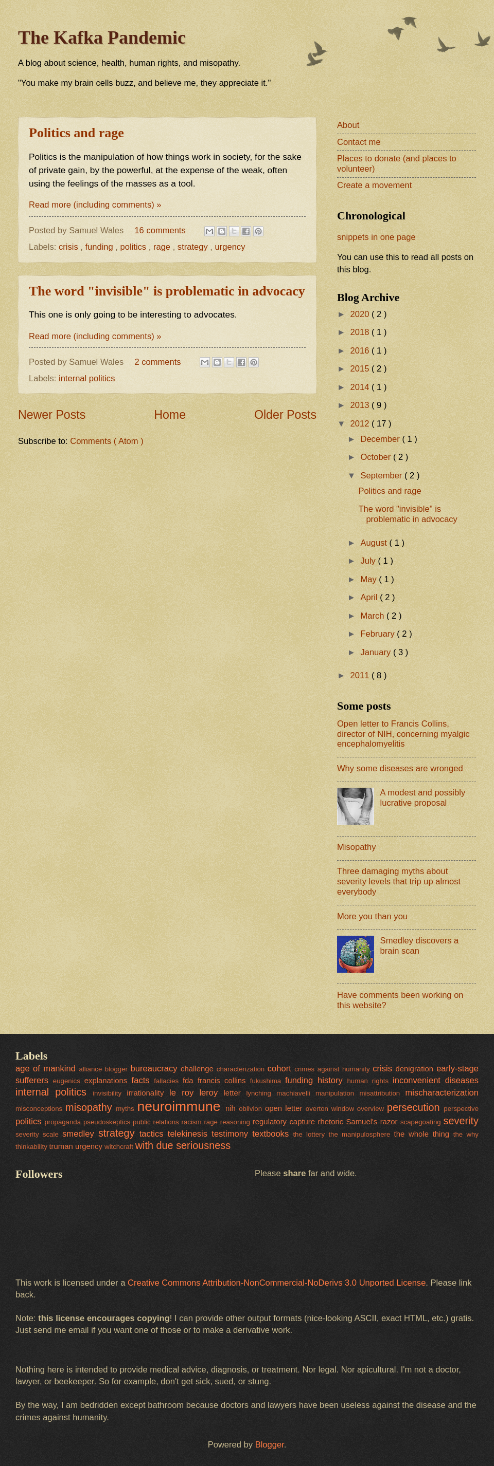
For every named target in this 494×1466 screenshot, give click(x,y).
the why (466, 1134)
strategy (194, 247)
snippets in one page (376, 237)
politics (134, 247)
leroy (211, 1093)
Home (170, 414)
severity (461, 1120)
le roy (184, 1093)
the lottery (310, 1134)
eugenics (68, 1081)
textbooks (272, 1134)
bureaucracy (156, 1068)
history (332, 1080)
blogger (118, 1069)
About (348, 125)
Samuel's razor (373, 1122)
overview (372, 1108)
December (381, 439)
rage (163, 247)
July (369, 561)
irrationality (148, 1093)
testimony (231, 1134)
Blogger (269, 1445)
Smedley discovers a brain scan (419, 946)
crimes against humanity (333, 1069)
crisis (69, 247)
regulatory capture (285, 1122)
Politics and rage (76, 132)
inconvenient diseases (436, 1080)
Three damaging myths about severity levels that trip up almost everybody (399, 881)
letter (235, 1093)
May (369, 579)
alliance (91, 1069)
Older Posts (285, 414)
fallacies (168, 1081)
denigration (415, 1069)
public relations (157, 1122)
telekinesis (189, 1134)
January (376, 652)
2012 (361, 424)
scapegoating (422, 1122)
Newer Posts (51, 414)
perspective (461, 1108)
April (370, 597)
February (378, 634)
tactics (153, 1134)
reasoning (236, 1122)
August (374, 543)
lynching (261, 1093)
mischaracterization (442, 1093)
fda (190, 1081)
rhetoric (331, 1122)
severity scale (38, 1134)
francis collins (224, 1081)
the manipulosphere (361, 1134)
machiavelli (295, 1093)
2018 (361, 332)
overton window (331, 1108)
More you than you (372, 916)
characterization (242, 1069)
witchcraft (119, 1146)
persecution (415, 1107)
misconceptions (40, 1108)
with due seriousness (183, 1145)
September (382, 475)
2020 (361, 314)
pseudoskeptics (108, 1122)
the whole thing (423, 1134)
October (376, 457)
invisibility (110, 1093)
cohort (281, 1068)
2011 (361, 675)
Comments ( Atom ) (107, 441)
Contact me (359, 142)
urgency (230, 247)
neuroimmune (181, 1106)
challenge (199, 1069)
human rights (370, 1081)
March (373, 616)
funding (100, 247)
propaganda (63, 1122)
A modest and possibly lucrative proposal (423, 798)
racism (193, 1122)
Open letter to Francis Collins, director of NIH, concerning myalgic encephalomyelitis (403, 734)
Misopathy (356, 847)
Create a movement (374, 185)
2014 (361, 387)
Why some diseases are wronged (400, 768)
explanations (108, 1081)
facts (143, 1080)
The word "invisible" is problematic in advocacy (167, 291)
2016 (361, 351)
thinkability (32, 1146)
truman (62, 1146)
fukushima (267, 1081)
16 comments (161, 230)
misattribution (382, 1093)
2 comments (158, 362)
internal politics (87, 378)
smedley (80, 1134)
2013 (361, 405)
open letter (285, 1108)
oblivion (252, 1108)
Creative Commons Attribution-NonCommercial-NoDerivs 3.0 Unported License (277, 1283)
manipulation (337, 1093)
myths (126, 1108)
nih (232, 1108)
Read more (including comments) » (95, 205)
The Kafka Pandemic (102, 37)
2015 (361, 369)
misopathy (90, 1107)
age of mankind (47, 1068)
